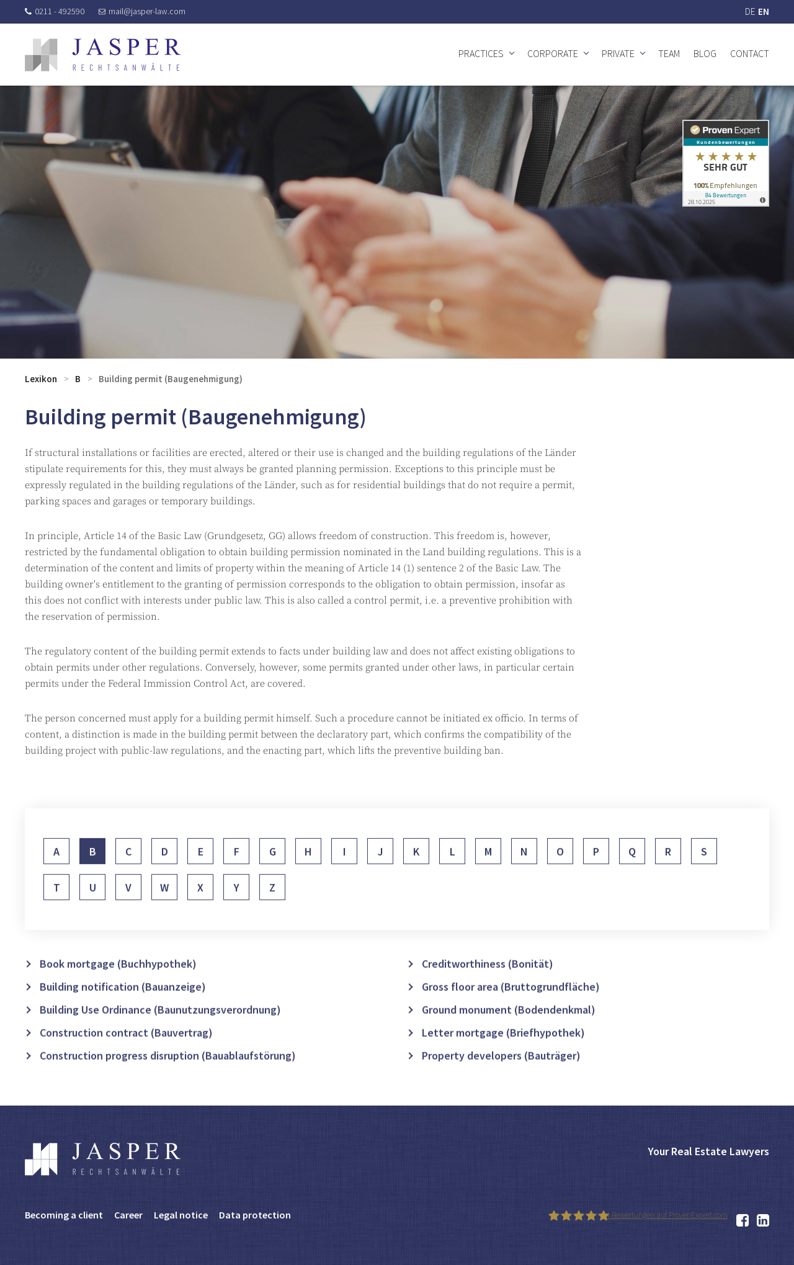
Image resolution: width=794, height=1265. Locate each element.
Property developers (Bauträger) (501, 1072)
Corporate (552, 53)
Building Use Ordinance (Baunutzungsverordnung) (160, 1026)
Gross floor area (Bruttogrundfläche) (511, 1003)
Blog (705, 53)
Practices (481, 53)
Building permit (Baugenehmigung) (171, 379)
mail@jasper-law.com (142, 11)
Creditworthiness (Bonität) (487, 980)
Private (618, 53)
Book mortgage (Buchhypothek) (118, 980)
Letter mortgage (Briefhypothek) (503, 1049)
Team (669, 53)
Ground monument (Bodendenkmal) (509, 1026)
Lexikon (41, 379)
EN (763, 11)
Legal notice (181, 1215)
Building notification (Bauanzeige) (123, 1003)
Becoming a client (64, 1215)
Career (128, 1215)
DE (750, 11)
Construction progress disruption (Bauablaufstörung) (168, 1072)
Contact (749, 53)
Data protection (255, 1215)
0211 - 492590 (54, 11)
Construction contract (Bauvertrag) (126, 1049)
